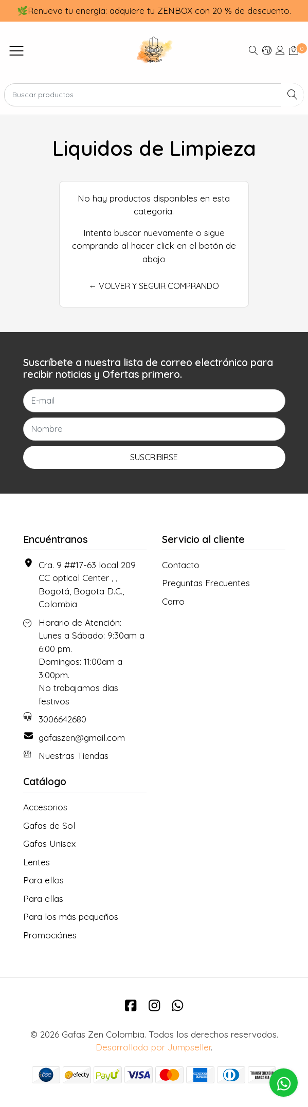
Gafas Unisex (49, 843)
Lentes (36, 862)
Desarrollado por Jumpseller (153, 1047)
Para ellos (43, 880)
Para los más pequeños (70, 916)
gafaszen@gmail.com (82, 737)
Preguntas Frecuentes (206, 582)
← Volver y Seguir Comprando (153, 286)
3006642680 (62, 719)
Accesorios (45, 807)
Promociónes (50, 935)
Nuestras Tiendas (73, 755)
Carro (173, 601)
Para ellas (43, 898)
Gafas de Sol (49, 825)
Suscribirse (154, 457)
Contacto (181, 564)
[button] (267, 50)
